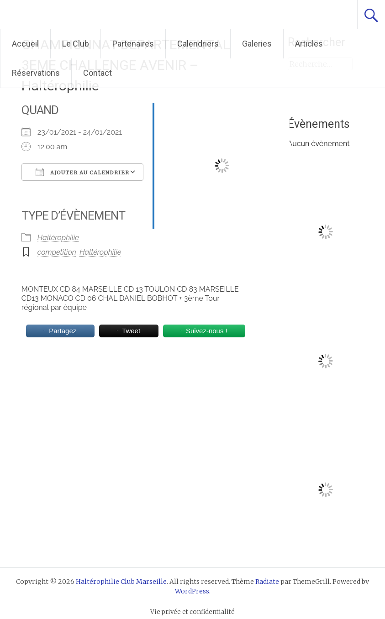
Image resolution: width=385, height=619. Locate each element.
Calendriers (198, 43)
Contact (97, 73)
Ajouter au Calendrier (82, 172)
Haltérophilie (58, 237)
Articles (309, 43)
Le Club (75, 43)
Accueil (25, 43)
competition (56, 252)
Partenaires (133, 43)
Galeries (257, 43)
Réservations (36, 73)
